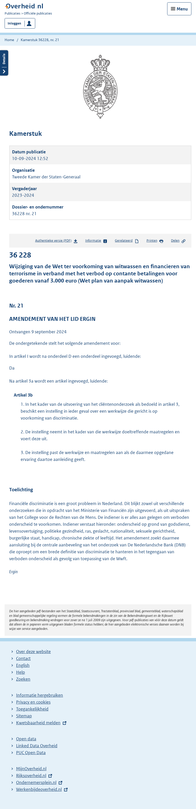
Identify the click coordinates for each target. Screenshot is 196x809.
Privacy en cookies (33, 702)
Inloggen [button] (14, 23)
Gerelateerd (127, 240)
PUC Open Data (31, 752)
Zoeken (23, 679)
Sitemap (24, 716)
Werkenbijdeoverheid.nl (39, 789)
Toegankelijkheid (32, 709)
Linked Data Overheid (36, 746)
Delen (178, 240)
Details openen (4, 63)
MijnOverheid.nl (31, 768)
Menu (182, 9)
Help (20, 672)
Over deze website (33, 651)
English (23, 665)
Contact (23, 658)
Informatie (96, 240)
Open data (26, 739)
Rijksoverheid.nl (31, 775)
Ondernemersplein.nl (36, 782)
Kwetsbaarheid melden (38, 723)
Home (9, 40)
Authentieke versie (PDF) (56, 241)
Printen (155, 240)
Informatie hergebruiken (39, 695)
